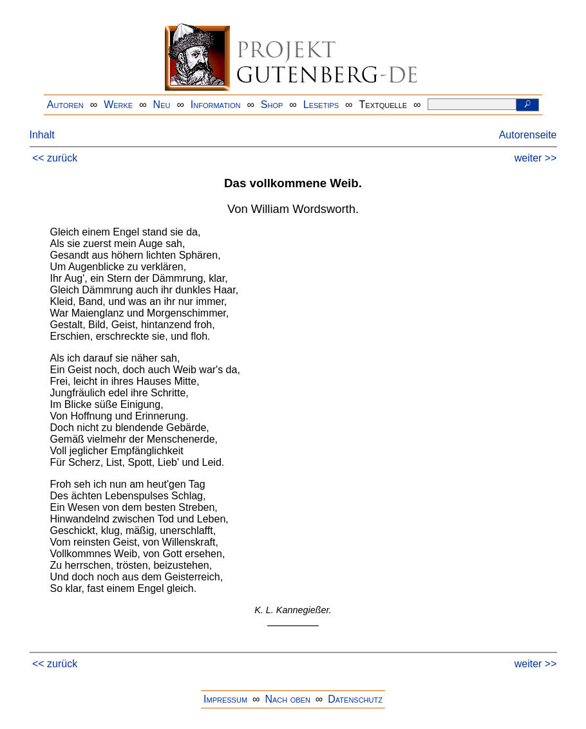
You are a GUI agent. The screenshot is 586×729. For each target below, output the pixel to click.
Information (216, 104)
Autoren (65, 104)
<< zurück (54, 157)
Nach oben (287, 699)
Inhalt (42, 134)
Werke (118, 104)
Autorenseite (528, 134)
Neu (162, 104)
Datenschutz (355, 699)
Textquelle (383, 104)
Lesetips (321, 104)
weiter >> (536, 157)
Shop (272, 104)
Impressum (225, 699)
